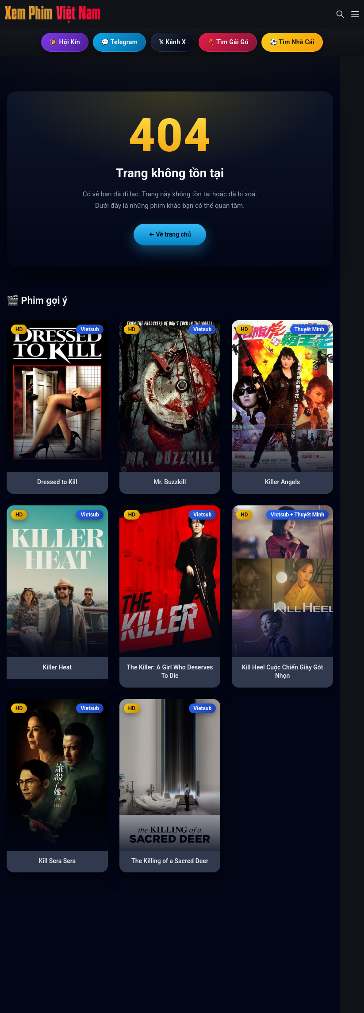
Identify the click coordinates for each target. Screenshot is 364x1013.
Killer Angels (282, 481)
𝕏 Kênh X (172, 42)
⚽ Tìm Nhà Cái (292, 42)
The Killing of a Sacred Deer (169, 860)
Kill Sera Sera (57, 860)
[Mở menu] (355, 14)
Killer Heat (57, 667)
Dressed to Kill (57, 481)
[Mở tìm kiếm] (340, 14)
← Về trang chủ (170, 234)
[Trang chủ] (53, 14)
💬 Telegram (119, 42)
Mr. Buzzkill (170, 481)
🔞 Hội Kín (65, 42)
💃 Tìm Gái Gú (227, 42)
